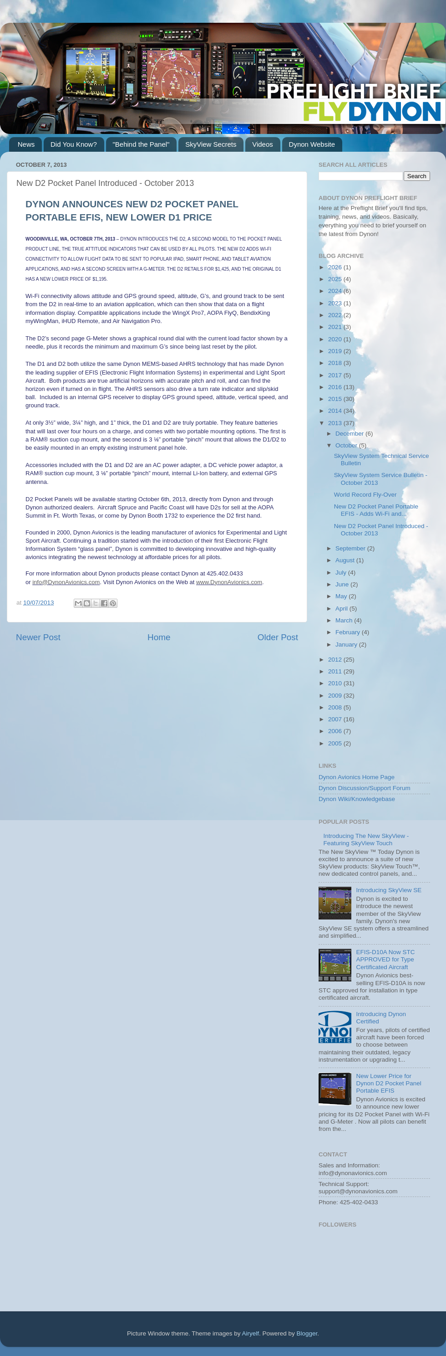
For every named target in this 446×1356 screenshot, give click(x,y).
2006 (336, 731)
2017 (336, 375)
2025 (336, 279)
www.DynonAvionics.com (229, 582)
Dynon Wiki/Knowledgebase (357, 799)
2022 (336, 315)
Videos (262, 144)
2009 (336, 695)
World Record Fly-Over (365, 494)
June (342, 584)
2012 (336, 659)
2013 (336, 423)
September (351, 548)
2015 (336, 399)
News (26, 144)
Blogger (307, 1333)
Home (158, 637)
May (342, 596)
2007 (336, 719)
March (344, 620)
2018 (336, 363)
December (350, 433)
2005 (336, 743)
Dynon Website (312, 144)
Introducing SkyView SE (388, 890)
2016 (336, 387)
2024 (336, 291)
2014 (336, 410)
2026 (336, 267)
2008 (336, 707)
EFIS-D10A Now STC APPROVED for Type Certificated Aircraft (385, 959)
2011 (336, 671)
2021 (336, 327)
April (342, 608)
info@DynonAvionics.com (66, 582)
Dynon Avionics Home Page (357, 777)
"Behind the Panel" (141, 144)
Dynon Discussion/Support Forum (365, 788)
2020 (336, 339)
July (341, 572)
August (345, 560)
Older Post (278, 637)
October (347, 445)
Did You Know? (74, 144)
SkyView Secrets (210, 144)
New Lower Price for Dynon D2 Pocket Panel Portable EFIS (388, 1083)
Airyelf (250, 1333)
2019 (336, 351)
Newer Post (38, 637)
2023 (336, 303)
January (347, 644)
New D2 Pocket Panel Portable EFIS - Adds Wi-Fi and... (376, 510)
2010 (336, 683)
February (348, 632)
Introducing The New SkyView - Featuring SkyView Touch (366, 839)
